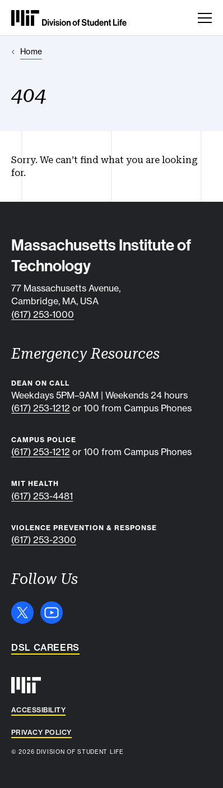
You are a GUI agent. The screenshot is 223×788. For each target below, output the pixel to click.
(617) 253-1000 (42, 314)
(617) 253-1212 (40, 408)
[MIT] (26, 685)
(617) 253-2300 (43, 539)
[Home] (26, 51)
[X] (22, 612)
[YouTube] (51, 612)
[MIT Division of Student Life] (69, 18)
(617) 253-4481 (42, 496)
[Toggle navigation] (205, 18)
